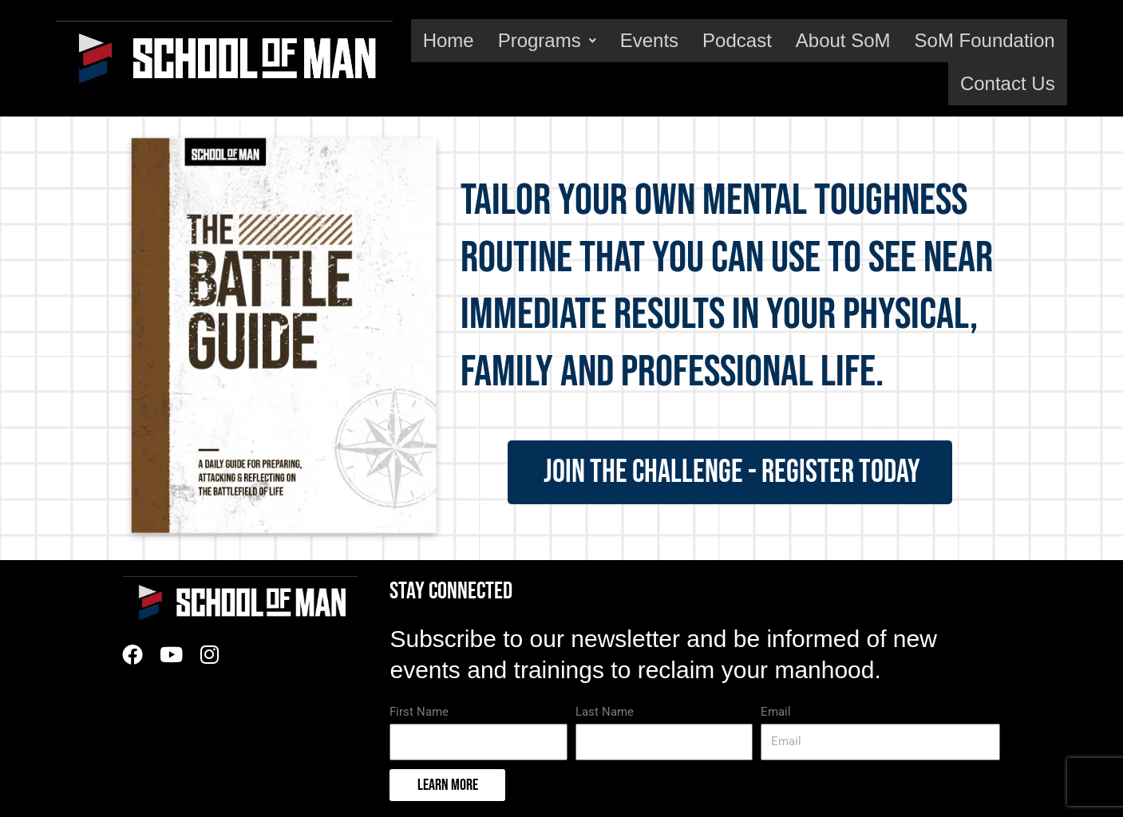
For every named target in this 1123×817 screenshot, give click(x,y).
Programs (547, 40)
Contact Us (1007, 83)
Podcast (737, 40)
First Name (419, 712)
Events (649, 40)
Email (776, 712)
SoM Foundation (985, 40)
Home (448, 40)
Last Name (604, 712)
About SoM (843, 40)
